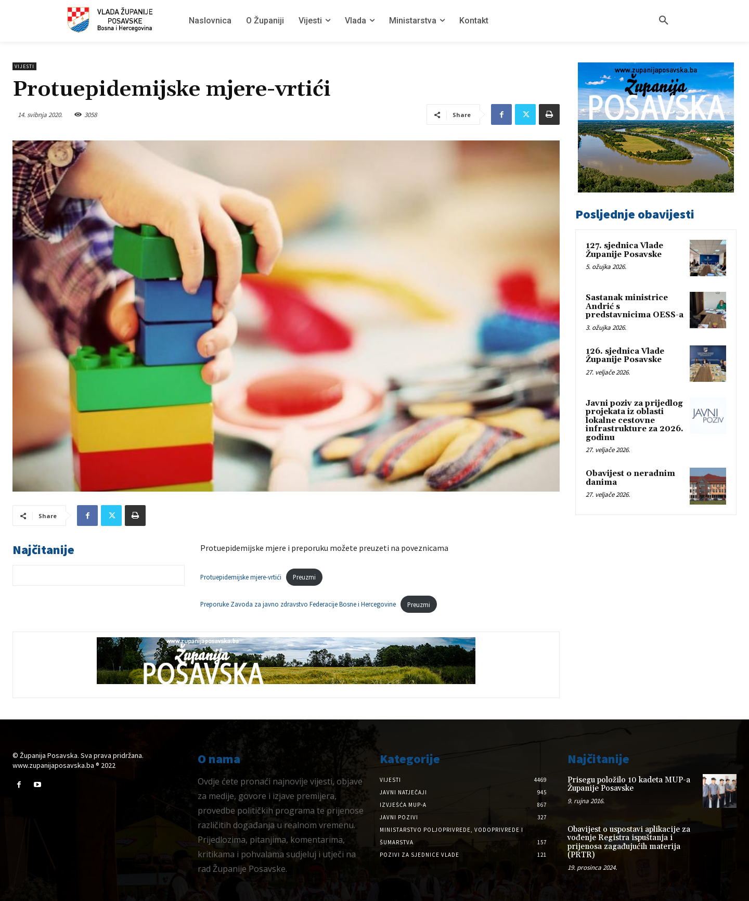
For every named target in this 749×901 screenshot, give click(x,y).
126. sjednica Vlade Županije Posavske (625, 355)
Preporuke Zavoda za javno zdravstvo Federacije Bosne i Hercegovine (298, 604)
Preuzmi (304, 577)
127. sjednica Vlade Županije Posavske (624, 250)
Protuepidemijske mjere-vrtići (240, 577)
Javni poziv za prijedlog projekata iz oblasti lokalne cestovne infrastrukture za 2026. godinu (634, 420)
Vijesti (24, 66)
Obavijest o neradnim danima (630, 478)
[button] (664, 21)
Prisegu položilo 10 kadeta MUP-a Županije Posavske (628, 784)
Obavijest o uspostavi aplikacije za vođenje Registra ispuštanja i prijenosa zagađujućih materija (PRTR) (628, 842)
